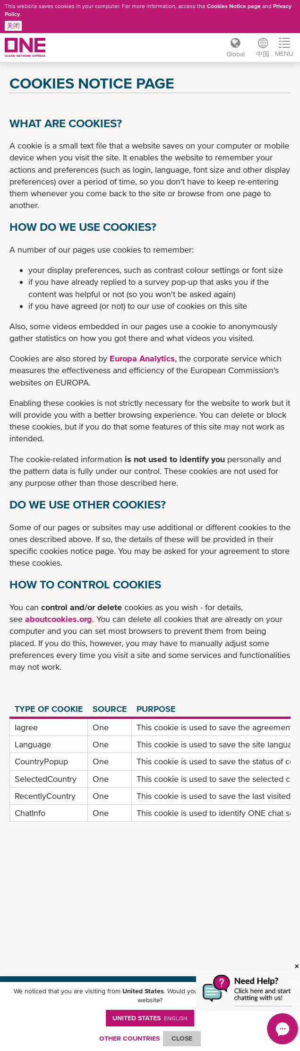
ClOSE (181, 1038)
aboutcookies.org (58, 619)
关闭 (13, 25)
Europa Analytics (142, 358)
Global (235, 54)
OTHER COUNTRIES (129, 1038)
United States (150, 1018)
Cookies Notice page (234, 6)
